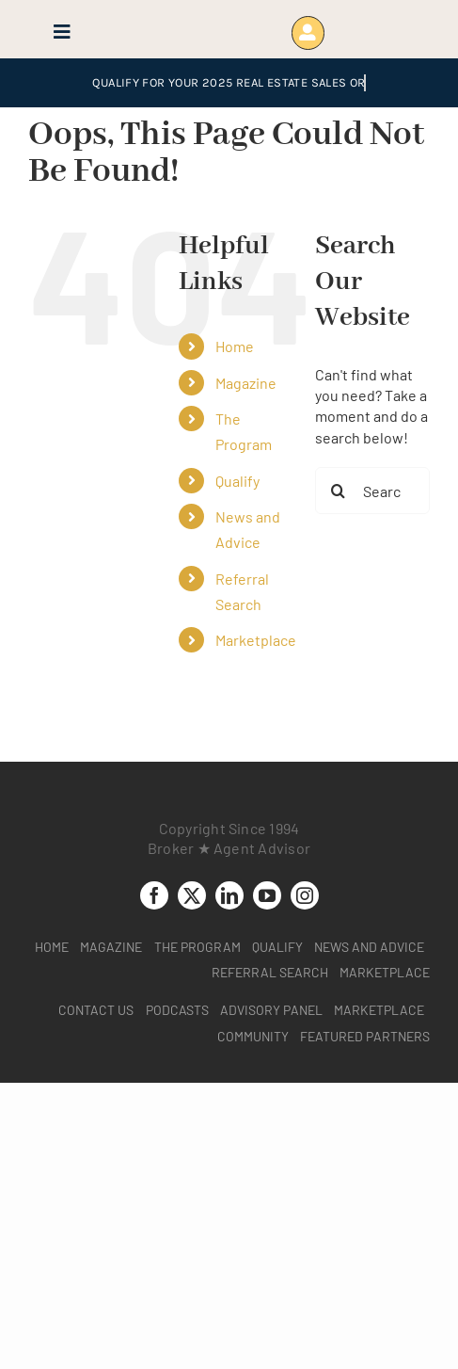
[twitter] (192, 895)
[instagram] (305, 895)
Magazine (245, 383)
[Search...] (372, 490)
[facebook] (154, 895)
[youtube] (267, 895)
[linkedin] (229, 895)
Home (234, 346)
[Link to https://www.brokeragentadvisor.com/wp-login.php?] (308, 32)
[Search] (338, 490)
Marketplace (255, 640)
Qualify (237, 481)
